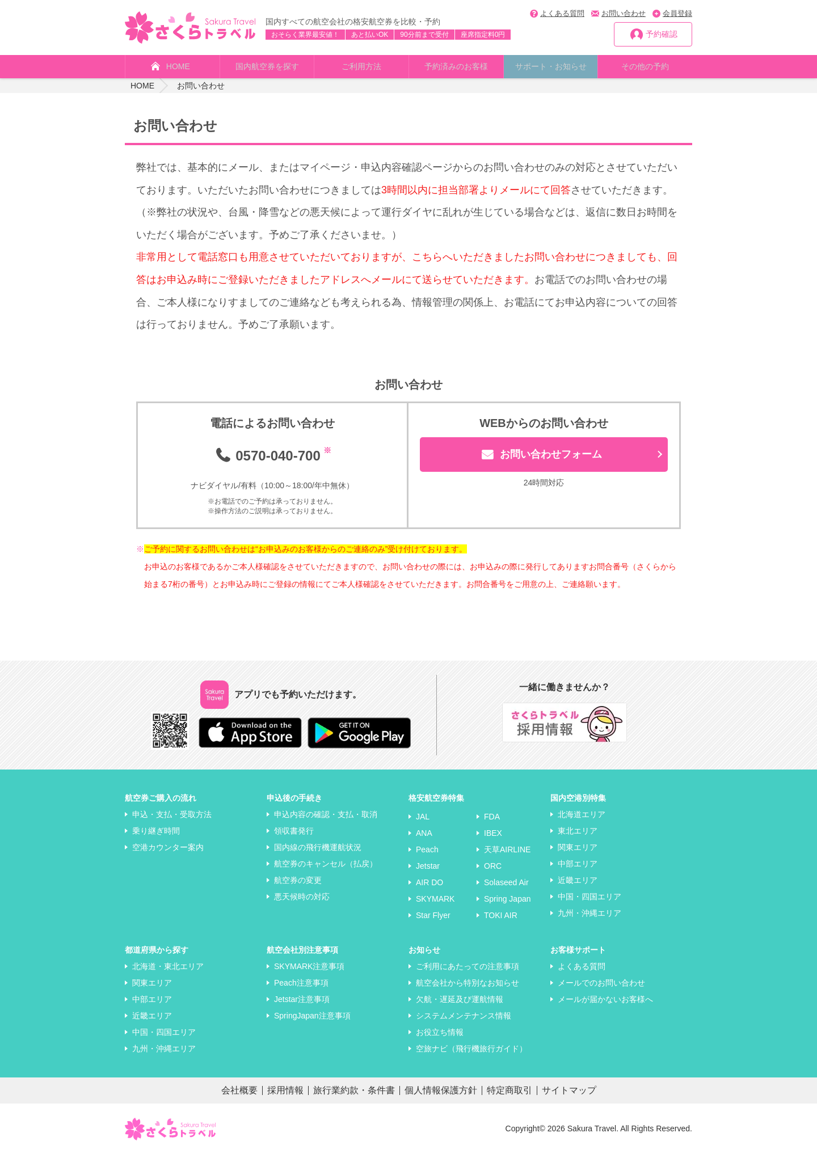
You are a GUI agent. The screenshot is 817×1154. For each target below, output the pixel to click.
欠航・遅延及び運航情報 (459, 999)
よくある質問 (562, 13)
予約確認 (661, 34)
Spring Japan (507, 898)
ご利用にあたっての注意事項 (467, 966)
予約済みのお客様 (456, 66)
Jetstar (428, 865)
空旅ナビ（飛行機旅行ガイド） (471, 1048)
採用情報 (285, 1090)
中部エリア (577, 863)
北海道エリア (581, 814)
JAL (422, 816)
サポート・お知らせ (551, 66)
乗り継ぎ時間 (156, 830)
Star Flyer (433, 915)
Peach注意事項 (301, 982)
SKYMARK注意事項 (309, 966)
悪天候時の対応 (302, 896)
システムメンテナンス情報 (463, 1015)
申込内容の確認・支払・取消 (325, 814)
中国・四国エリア (589, 896)
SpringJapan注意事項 (312, 1015)
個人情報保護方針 (441, 1090)
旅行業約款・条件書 (354, 1090)
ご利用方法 (361, 66)
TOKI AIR (500, 915)
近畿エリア (577, 880)
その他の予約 (645, 66)
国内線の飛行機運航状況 (317, 847)
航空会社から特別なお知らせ (467, 982)
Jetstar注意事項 (302, 999)
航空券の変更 (298, 880)
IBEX (493, 833)
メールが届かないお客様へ (605, 999)
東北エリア (577, 830)
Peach (427, 849)
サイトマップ (569, 1090)
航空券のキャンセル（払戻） (325, 863)
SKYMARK (435, 898)
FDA (492, 816)
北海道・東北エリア (168, 966)
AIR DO (429, 882)
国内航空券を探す (267, 66)
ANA (424, 833)
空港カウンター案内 (168, 847)
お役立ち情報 (440, 1032)
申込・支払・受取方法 (172, 814)
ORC (493, 865)
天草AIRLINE (507, 849)
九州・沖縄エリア (589, 913)
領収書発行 (294, 830)
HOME (178, 66)
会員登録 (677, 13)
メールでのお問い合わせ (601, 982)
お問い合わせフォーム (551, 454)
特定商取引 (509, 1090)
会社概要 (239, 1090)
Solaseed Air (506, 882)
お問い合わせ (623, 13)
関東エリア (577, 847)
